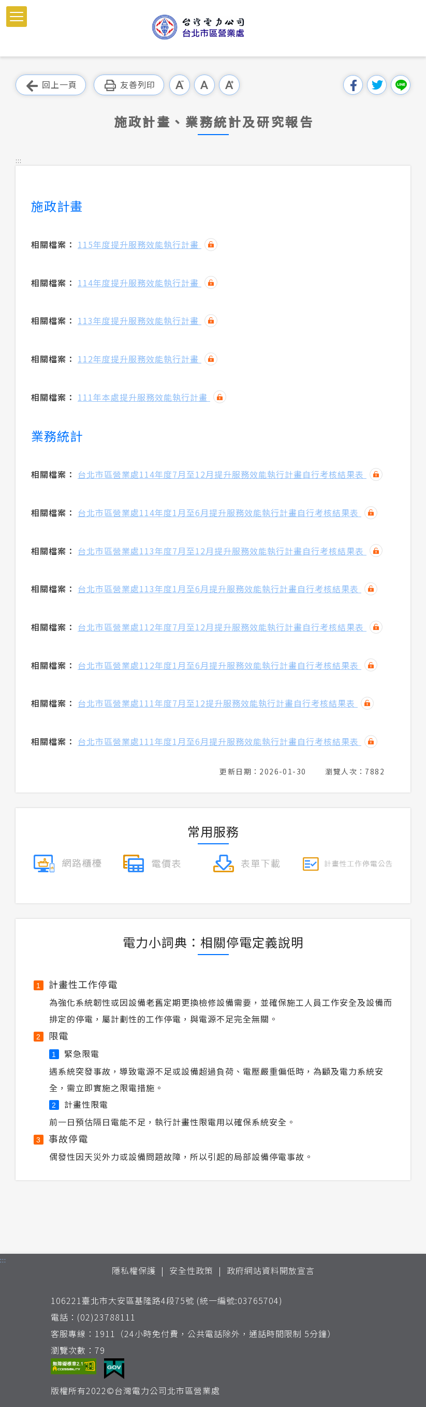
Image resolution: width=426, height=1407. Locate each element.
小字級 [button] (179, 85)
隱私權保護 (134, 1270)
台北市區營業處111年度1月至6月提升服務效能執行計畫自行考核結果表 (219, 741)
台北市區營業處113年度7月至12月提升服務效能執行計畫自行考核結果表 (222, 551)
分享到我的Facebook (353, 85)
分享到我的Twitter (377, 85)
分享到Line (400, 85)
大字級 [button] (229, 85)
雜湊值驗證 (210, 244)
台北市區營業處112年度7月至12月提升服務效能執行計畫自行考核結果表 (222, 627)
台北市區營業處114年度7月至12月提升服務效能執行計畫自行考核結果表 (222, 474)
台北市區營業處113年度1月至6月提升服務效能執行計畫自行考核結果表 (219, 588)
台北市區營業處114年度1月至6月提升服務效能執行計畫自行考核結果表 (219, 512)
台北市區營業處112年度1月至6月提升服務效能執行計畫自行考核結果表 (219, 665)
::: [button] (19, 160)
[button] (16, 16)
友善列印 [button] (128, 85)
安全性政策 (191, 1270)
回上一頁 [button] (50, 85)
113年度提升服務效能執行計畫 (139, 320)
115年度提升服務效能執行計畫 (139, 244)
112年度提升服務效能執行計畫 (139, 359)
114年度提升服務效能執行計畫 (139, 282)
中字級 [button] (204, 85)
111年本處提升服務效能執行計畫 (144, 397)
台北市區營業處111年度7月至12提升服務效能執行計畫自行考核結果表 (218, 703)
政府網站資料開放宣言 (271, 1270)
